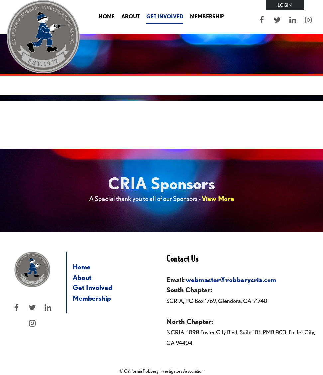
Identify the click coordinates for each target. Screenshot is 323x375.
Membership (92, 298)
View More (218, 198)
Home (82, 267)
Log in (285, 5)
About (82, 277)
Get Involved (92, 287)
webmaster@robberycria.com (231, 280)
